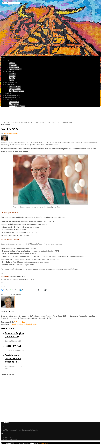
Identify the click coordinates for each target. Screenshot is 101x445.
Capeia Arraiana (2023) (23, 122)
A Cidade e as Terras (16, 53)
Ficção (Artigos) (14, 34)
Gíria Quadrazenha (16, 38)
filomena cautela (67, 142)
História (8, 40)
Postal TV (43, 122)
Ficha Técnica (14, 49)
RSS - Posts (9, 437)
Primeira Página (15, 16)
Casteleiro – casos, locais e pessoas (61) (13, 358)
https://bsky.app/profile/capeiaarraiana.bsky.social (19, 430)
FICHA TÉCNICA (10, 47)
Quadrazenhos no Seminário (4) (24, 324)
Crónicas (12, 23)
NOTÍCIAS (8, 8)
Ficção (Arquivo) (14, 36)
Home (3, 122)
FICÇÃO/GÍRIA (10, 31)
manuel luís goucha (28, 145)
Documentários (10, 29)
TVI (57, 122)
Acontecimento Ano (12, 42)
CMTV (36, 122)
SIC (53, 122)
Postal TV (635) (13, 345)
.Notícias (10, 122)
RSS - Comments (11, 439)
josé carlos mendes (90, 142)
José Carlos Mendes (11, 133)
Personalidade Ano (12, 44)
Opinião (12, 25)
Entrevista (12, 12)
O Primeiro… (13, 51)
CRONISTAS (9, 18)
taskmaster (40, 145)
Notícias (12, 10)
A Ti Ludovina (19, 322)
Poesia (11, 27)
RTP (49, 122)
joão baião (78, 142)
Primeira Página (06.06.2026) (14, 335)
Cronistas (12, 21)
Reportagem (13, 14)
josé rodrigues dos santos (10, 145)
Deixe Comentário (51, 145)
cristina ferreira (55, 142)
